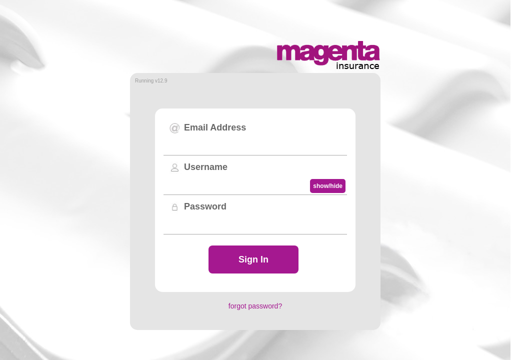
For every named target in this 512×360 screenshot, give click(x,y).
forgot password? (255, 306)
